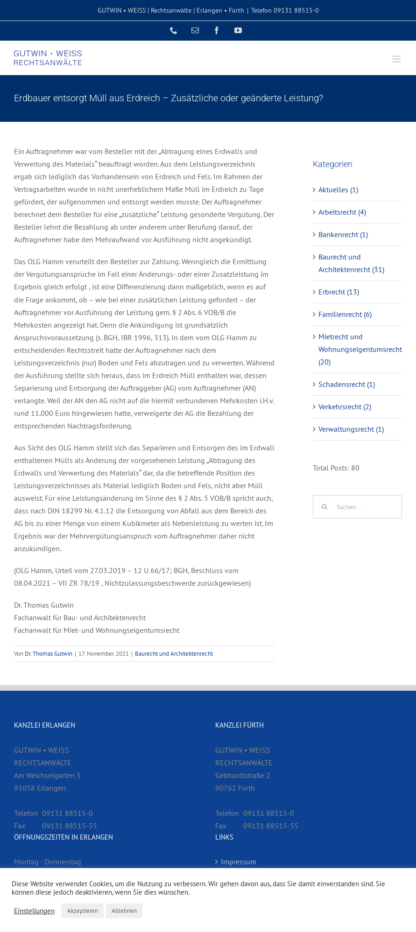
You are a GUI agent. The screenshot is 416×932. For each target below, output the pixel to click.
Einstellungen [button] (34, 911)
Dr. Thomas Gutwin (48, 654)
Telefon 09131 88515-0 (285, 10)
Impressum (238, 861)
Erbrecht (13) (338, 291)
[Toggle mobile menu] (397, 59)
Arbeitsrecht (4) (342, 212)
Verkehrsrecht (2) (344, 406)
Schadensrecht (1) (346, 384)
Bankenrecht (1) (343, 234)
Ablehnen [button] (124, 911)
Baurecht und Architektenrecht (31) (351, 263)
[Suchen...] (357, 507)
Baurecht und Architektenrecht (174, 654)
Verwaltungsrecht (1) (351, 429)
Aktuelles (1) (338, 189)
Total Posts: (332, 467)
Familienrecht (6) (345, 314)
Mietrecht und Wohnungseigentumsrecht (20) (357, 349)
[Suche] (324, 507)
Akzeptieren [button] (82, 911)
